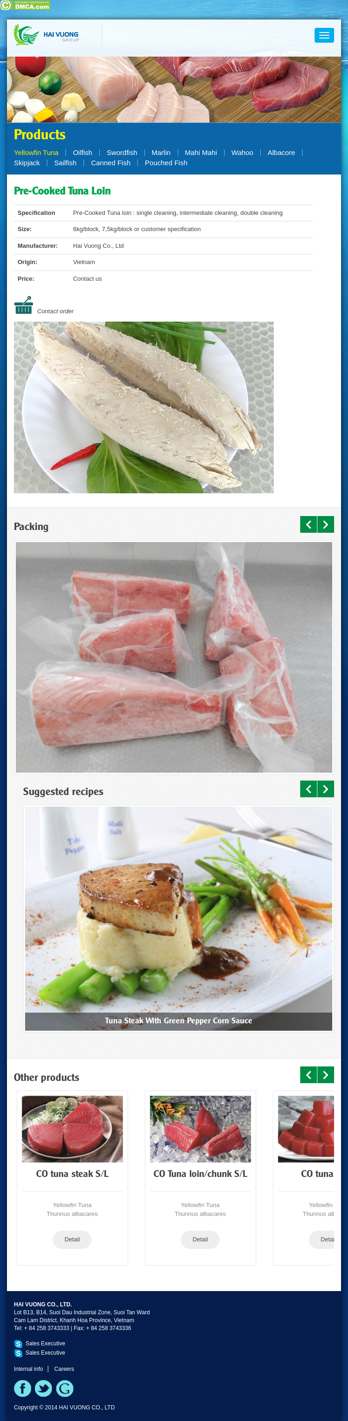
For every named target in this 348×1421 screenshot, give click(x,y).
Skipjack (27, 163)
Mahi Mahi (201, 152)
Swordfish (122, 152)
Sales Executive (45, 1343)
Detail (72, 1239)
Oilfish (82, 152)
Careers (64, 1369)
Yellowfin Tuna (36, 152)
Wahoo (242, 152)
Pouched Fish (166, 163)
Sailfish (65, 163)
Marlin (161, 152)
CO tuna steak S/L (72, 1174)
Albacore (281, 152)
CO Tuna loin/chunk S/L (200, 1174)
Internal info (28, 1369)
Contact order (55, 311)
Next (325, 524)
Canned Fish (110, 163)
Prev (308, 524)
